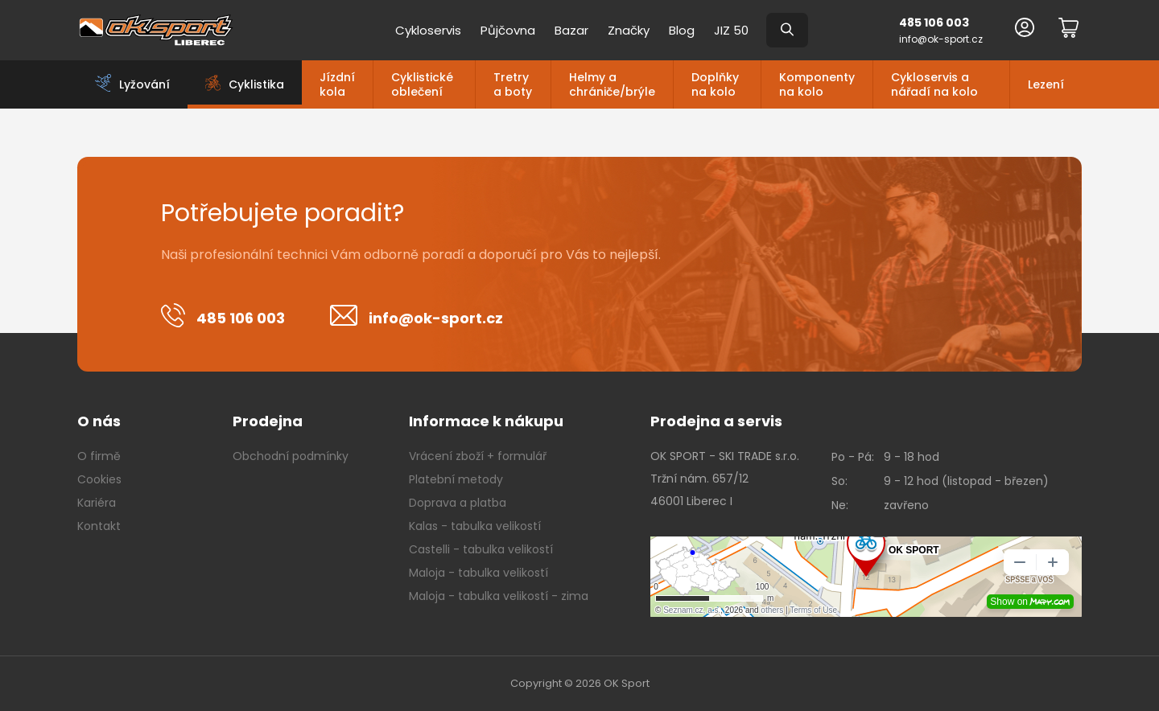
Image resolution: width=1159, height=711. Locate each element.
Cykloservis (428, 30)
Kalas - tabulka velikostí (475, 526)
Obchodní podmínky (291, 456)
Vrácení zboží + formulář (478, 456)
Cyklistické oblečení (422, 84)
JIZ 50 (731, 30)
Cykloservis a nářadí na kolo (934, 84)
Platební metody (456, 479)
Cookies (99, 479)
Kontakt (99, 526)
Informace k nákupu (486, 421)
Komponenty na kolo (817, 84)
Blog (682, 30)
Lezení (1046, 84)
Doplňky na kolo (715, 84)
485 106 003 (934, 22)
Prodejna (268, 421)
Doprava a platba (457, 503)
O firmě (99, 456)
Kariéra (96, 503)
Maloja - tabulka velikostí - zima (498, 596)
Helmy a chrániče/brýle (612, 84)
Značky (629, 30)
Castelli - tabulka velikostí (481, 549)
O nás (99, 421)
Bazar (571, 30)
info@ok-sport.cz (941, 39)
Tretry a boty (512, 84)
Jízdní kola (337, 84)
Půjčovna (508, 30)
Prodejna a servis (716, 421)
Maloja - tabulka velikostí (478, 573)
